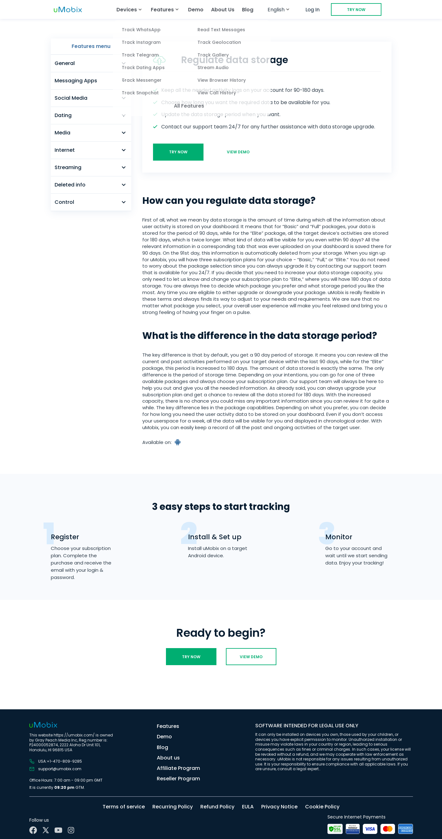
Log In (312, 9)
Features (168, 726)
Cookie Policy (322, 806)
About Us (222, 9)
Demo (195, 9)
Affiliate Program (178, 768)
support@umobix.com (55, 768)
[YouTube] (58, 830)
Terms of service (124, 806)
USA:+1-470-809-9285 (55, 761)
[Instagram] (71, 830)
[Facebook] (33, 830)
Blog (247, 9)
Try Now (356, 9)
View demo (238, 152)
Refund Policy (217, 806)
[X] (46, 830)
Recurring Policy (172, 806)
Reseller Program (178, 778)
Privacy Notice (279, 806)
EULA (248, 806)
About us (168, 757)
